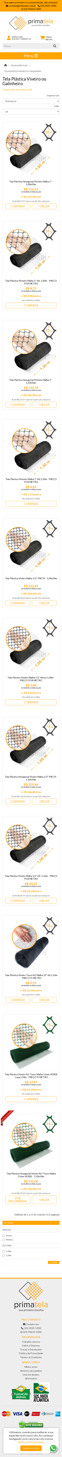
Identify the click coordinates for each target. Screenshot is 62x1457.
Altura (7, 1245)
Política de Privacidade (31, 1353)
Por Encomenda (18, 1200)
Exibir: (57, 106)
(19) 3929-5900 (31, 1328)
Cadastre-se (25, 39)
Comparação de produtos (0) (17, 89)
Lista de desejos (31, 1374)
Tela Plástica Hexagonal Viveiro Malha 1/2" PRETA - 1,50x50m (31, 778)
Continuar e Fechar (31, 1448)
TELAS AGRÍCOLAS (19, 65)
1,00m (7, 1251)
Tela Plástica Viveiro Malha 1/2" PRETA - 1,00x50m (31, 578)
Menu (31, 55)
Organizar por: (53, 95)
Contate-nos (31, 1324)
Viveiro (7, 1235)
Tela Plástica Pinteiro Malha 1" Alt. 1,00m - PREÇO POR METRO (31, 282)
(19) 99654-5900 (31, 1332)
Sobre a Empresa (31, 1345)
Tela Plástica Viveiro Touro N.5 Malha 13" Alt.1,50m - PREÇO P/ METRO (31, 976)
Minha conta (31, 1367)
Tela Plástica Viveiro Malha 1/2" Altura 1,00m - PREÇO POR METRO (31, 679)
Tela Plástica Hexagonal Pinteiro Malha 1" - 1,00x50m (31, 183)
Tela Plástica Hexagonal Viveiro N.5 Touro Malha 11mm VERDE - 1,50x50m (31, 1175)
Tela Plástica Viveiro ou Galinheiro (22, 71)
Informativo (31, 1378)
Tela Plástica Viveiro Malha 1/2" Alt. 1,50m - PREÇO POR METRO (31, 877)
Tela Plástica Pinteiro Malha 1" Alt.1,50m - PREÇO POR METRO (31, 480)
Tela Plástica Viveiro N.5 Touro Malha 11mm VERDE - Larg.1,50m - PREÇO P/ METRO (31, 1076)
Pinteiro (7, 1239)
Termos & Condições (31, 1357)
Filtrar (53, 1262)
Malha (6, 1229)
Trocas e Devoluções (31, 1349)
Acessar (15, 39)
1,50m (7, 1255)
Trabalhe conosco (31, 1341)
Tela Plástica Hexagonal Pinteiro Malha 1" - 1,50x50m (31, 381)
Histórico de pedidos (31, 1371)
